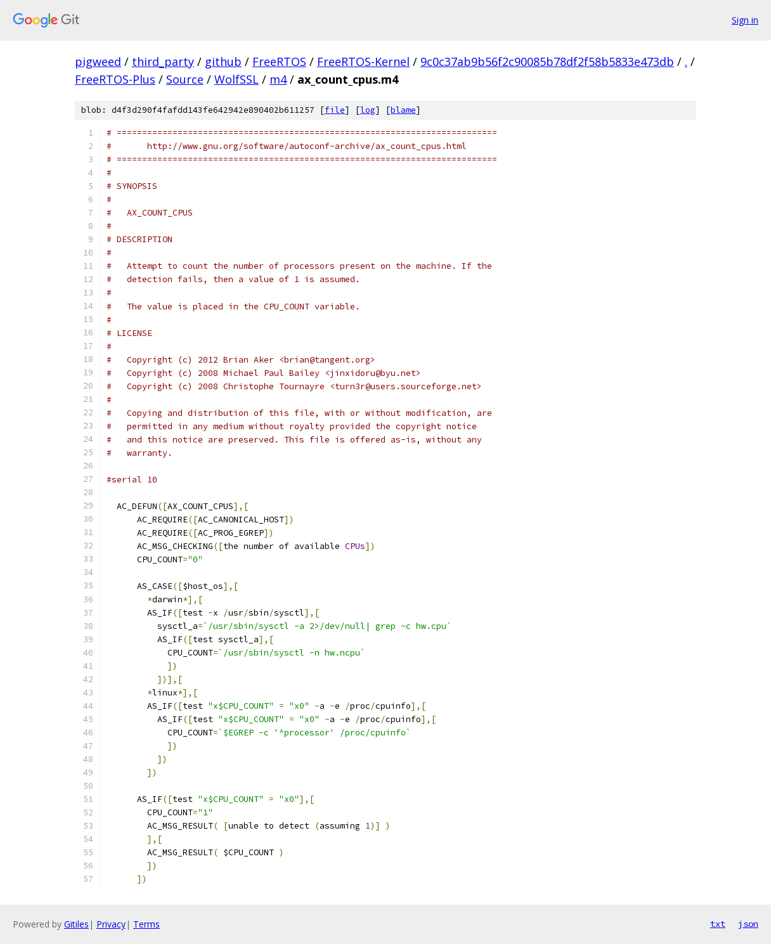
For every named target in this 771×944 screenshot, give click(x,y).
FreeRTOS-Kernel (363, 61)
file (335, 110)
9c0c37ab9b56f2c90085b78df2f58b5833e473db (547, 61)
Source (185, 79)
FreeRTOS (279, 61)
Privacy (111, 924)
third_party (163, 61)
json (748, 923)
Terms (146, 924)
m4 (278, 79)
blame (403, 110)
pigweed (98, 61)
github (223, 61)
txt (717, 923)
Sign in (745, 20)
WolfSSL (236, 79)
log (367, 110)
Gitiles (76, 924)
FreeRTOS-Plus (115, 79)
